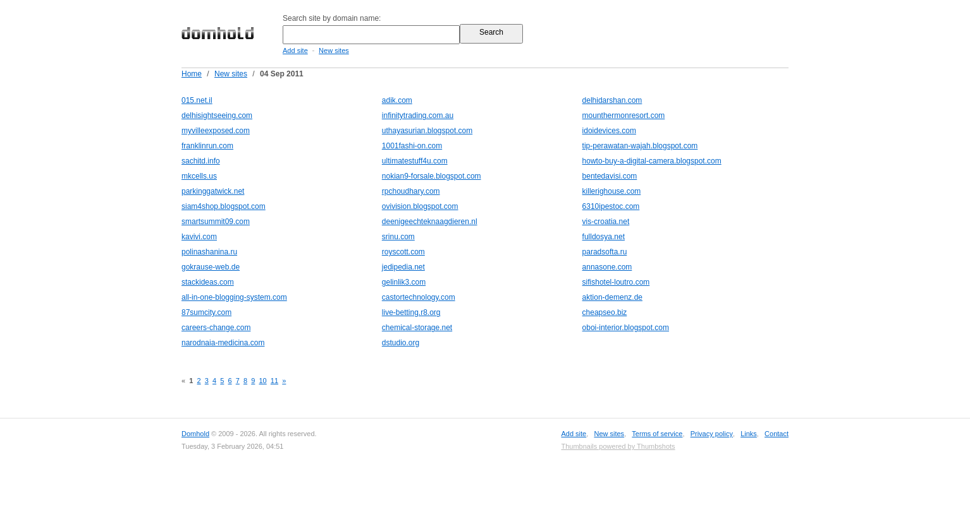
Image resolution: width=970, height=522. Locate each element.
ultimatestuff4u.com (415, 161)
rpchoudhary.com (411, 191)
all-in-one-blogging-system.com (234, 297)
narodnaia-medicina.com (222, 342)
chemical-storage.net (417, 327)
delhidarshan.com (612, 100)
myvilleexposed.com (215, 130)
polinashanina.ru (209, 251)
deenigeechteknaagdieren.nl (429, 221)
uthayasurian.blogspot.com (427, 130)
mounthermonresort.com (623, 115)
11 (274, 380)
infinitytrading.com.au (417, 115)
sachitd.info (200, 161)
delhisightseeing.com (216, 115)
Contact (776, 433)
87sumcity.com (206, 312)
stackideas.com (207, 282)
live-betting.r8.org (411, 312)
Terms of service (657, 433)
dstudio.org (400, 342)
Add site (295, 50)
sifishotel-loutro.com (616, 282)
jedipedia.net (403, 267)
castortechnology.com (418, 297)
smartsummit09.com (215, 221)
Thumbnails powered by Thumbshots (618, 446)
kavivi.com (199, 236)
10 (262, 380)
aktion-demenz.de (612, 297)
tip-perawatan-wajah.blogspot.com (640, 145)
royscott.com (403, 251)
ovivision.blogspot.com (420, 206)
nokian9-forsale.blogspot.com (431, 176)
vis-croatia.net (606, 221)
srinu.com (398, 236)
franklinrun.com (207, 145)
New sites (334, 50)
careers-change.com (215, 327)
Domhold (195, 433)
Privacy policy (712, 433)
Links (748, 433)
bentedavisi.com (609, 176)
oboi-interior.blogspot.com (625, 327)
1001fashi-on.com (412, 145)
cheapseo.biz (604, 312)
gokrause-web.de (210, 267)
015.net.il (196, 100)
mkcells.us (199, 176)
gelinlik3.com (404, 282)
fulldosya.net (603, 236)
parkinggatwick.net (212, 191)
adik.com (397, 100)
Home (191, 73)
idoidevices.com (609, 130)
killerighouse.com (611, 191)
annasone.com (607, 267)
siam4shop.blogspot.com (223, 206)
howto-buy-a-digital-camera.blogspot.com (651, 161)
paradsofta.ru (604, 251)
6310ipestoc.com (611, 206)
